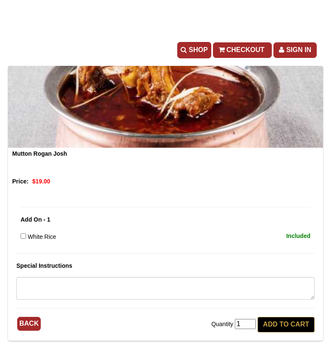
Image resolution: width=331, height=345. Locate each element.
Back (29, 323)
